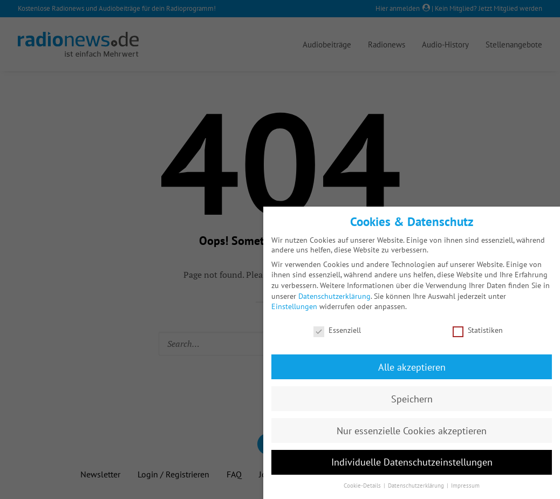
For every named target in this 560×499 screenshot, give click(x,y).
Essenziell (337, 330)
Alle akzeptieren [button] (412, 367)
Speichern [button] (412, 399)
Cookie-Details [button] (363, 485)
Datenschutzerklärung (334, 296)
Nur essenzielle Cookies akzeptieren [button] (412, 431)
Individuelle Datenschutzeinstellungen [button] (412, 462)
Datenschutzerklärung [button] (417, 485)
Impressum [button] (465, 485)
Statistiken (478, 330)
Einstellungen (294, 306)
